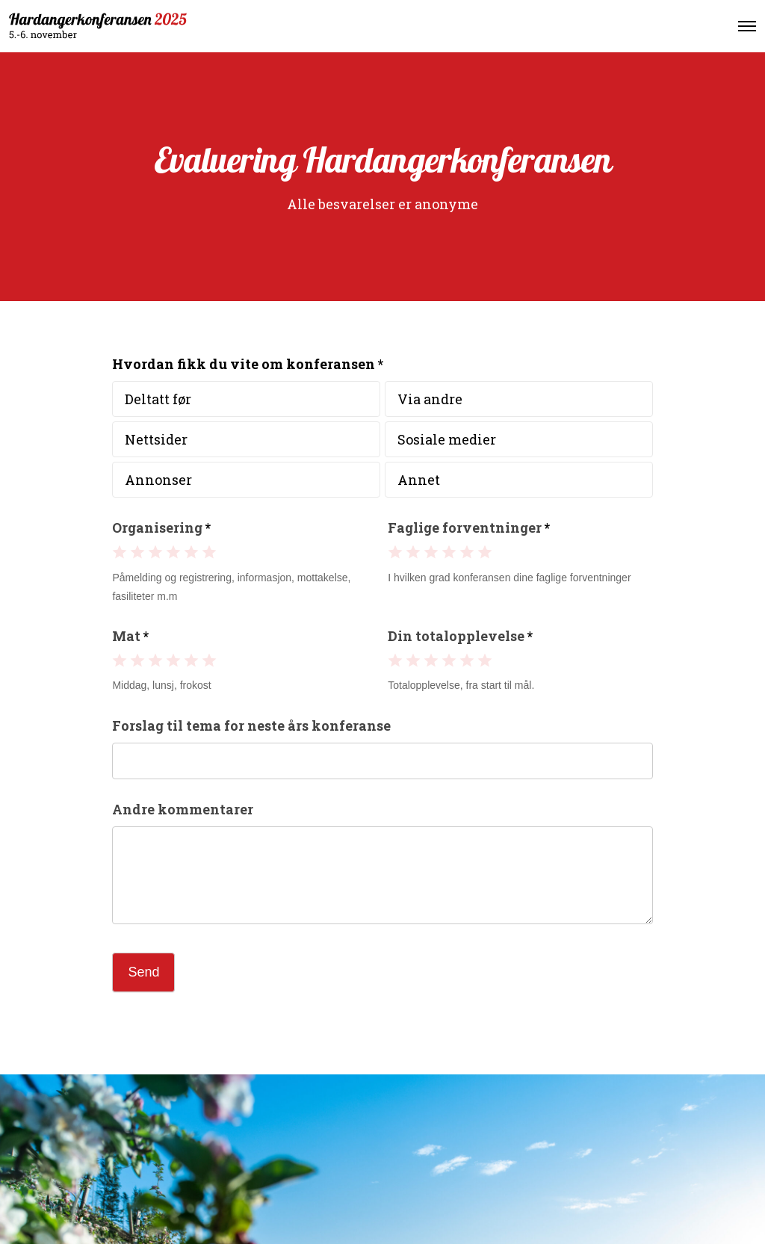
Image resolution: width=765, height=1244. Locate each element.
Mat (130, 636)
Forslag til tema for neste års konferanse (251, 725)
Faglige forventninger (469, 527)
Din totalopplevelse (460, 636)
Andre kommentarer (182, 809)
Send (143, 972)
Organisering (161, 527)
